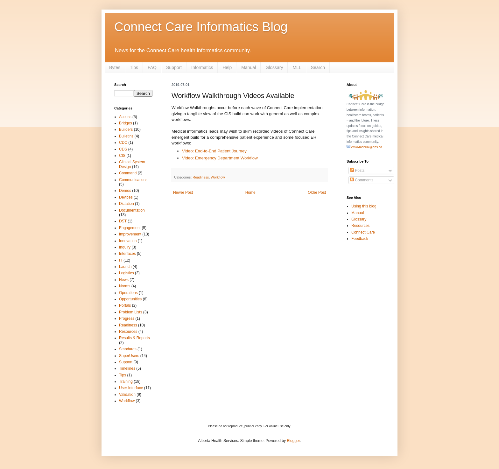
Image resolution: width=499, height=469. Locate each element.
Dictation (126, 203)
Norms (124, 286)
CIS (122, 155)
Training (126, 381)
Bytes (114, 67)
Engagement (130, 228)
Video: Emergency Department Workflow (220, 158)
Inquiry (124, 247)
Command (128, 173)
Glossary (274, 67)
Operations (128, 292)
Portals (125, 305)
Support (174, 67)
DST (123, 221)
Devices (126, 197)
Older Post (317, 192)
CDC (123, 142)
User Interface (131, 388)
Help (227, 67)
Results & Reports (134, 338)
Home (250, 192)
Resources (128, 331)
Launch (125, 266)
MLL (296, 67)
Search (318, 67)
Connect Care (363, 232)
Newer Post (183, 192)
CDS (123, 149)
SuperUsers (129, 356)
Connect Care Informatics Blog (201, 27)
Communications (133, 180)
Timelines (127, 368)
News (124, 279)
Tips (134, 67)
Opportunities (130, 299)
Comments (361, 180)
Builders (126, 129)
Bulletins (126, 136)
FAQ (152, 67)
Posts (357, 170)
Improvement (130, 234)
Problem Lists (130, 312)
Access (125, 117)
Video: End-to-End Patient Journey (214, 151)
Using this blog (363, 206)
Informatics (202, 67)
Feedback (359, 238)
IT (121, 260)
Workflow (218, 177)
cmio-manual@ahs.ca (364, 147)
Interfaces (127, 253)
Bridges (125, 123)
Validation (127, 394)
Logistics (126, 273)
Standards (128, 349)
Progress (126, 318)
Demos (125, 190)
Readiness (201, 177)
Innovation (128, 241)
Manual (248, 67)
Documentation (132, 210)
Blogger (293, 440)
